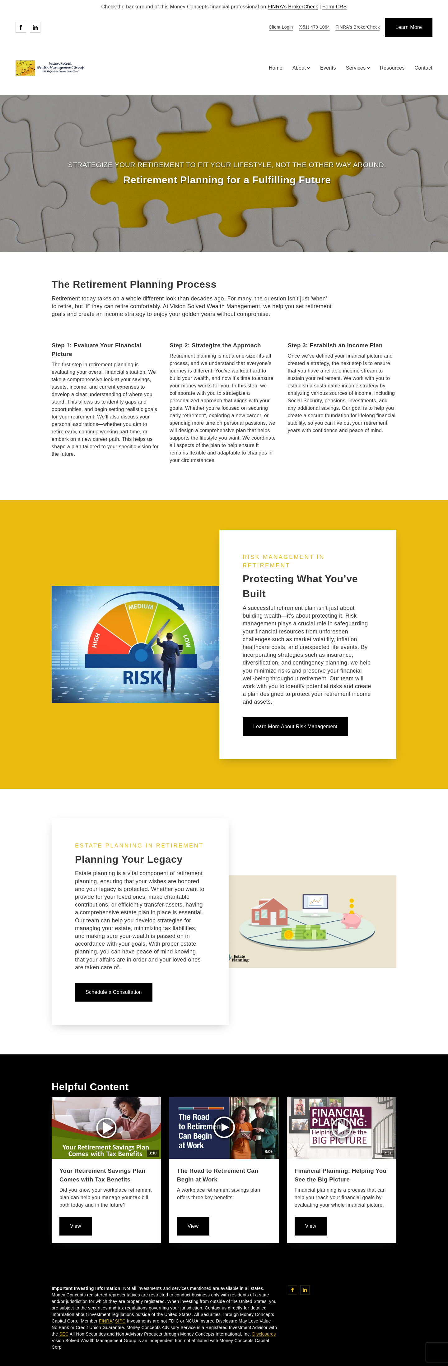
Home (275, 68)
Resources (392, 68)
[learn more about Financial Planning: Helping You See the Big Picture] (311, 1226)
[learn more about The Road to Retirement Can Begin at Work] (193, 1226)
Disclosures (264, 1334)
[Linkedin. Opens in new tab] (35, 27)
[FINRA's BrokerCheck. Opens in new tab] (356, 27)
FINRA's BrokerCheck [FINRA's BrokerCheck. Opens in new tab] (293, 6)
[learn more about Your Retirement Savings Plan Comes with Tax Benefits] (75, 1226)
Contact (423, 68)
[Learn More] (408, 27)
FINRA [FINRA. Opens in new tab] (106, 1320)
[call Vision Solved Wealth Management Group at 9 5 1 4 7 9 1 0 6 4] (313, 27)
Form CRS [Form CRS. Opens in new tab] (334, 6)
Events (328, 68)
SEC (64, 1334)
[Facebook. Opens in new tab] (21, 27)
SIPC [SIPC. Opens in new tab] (120, 1320)
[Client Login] (280, 27)
